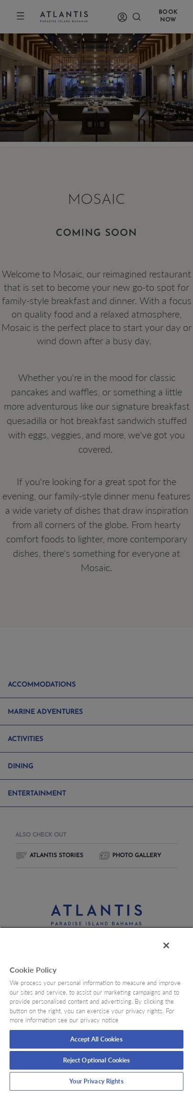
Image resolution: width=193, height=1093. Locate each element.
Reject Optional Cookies (96, 1060)
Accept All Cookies (96, 1039)
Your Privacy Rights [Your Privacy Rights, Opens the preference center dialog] (96, 1081)
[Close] (166, 945)
